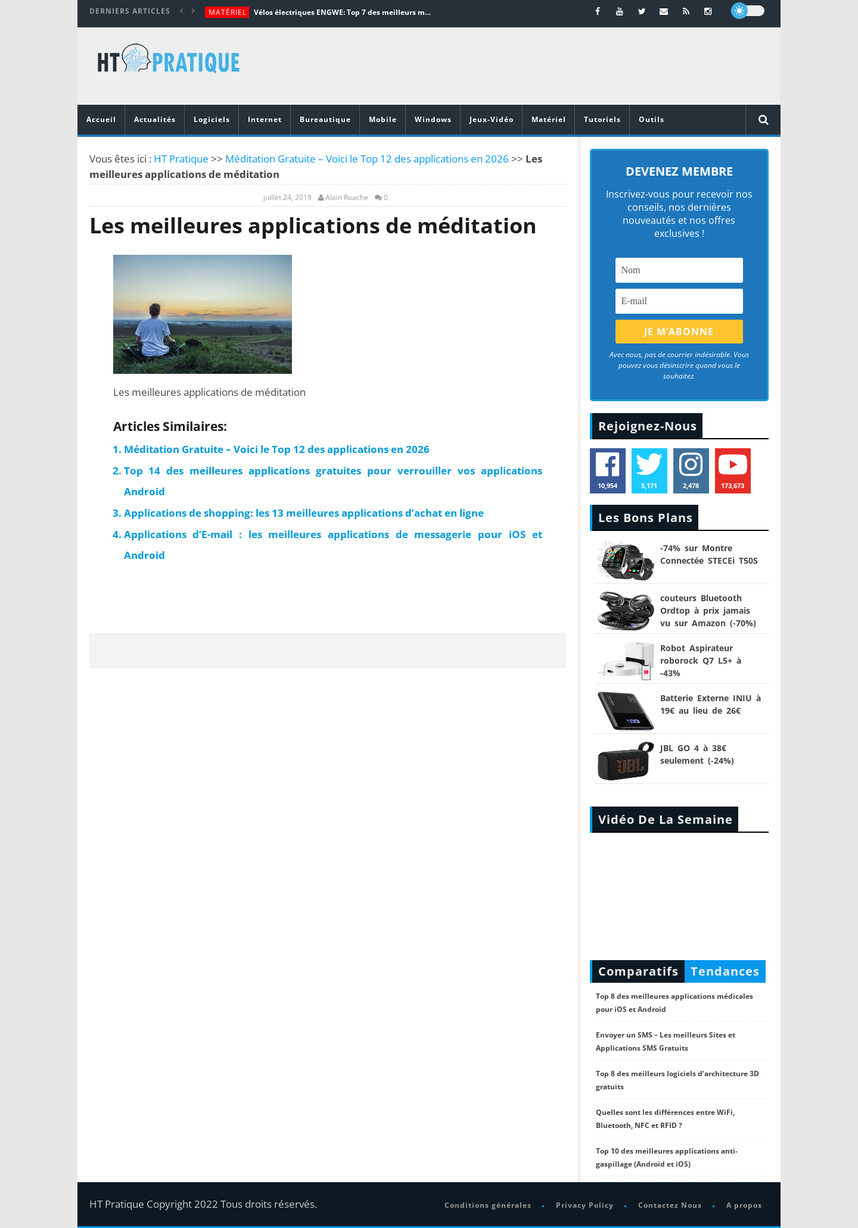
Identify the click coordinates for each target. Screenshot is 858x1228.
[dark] (747, 10)
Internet (265, 119)
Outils (651, 119)
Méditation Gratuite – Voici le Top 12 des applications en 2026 (367, 158)
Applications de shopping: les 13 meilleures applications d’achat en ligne (304, 513)
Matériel (228, 12)
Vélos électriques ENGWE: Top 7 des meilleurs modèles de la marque (343, 12)
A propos (744, 1205)
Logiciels (212, 119)
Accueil (101, 119)
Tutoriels (602, 119)
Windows (433, 119)
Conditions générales (487, 1205)
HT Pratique (181, 158)
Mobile (383, 119)
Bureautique (325, 119)
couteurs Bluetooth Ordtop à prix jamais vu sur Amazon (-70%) (708, 610)
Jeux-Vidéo (492, 119)
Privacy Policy (585, 1205)
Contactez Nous (670, 1205)
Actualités (155, 119)
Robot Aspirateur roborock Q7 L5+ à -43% (700, 660)
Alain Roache (346, 197)
